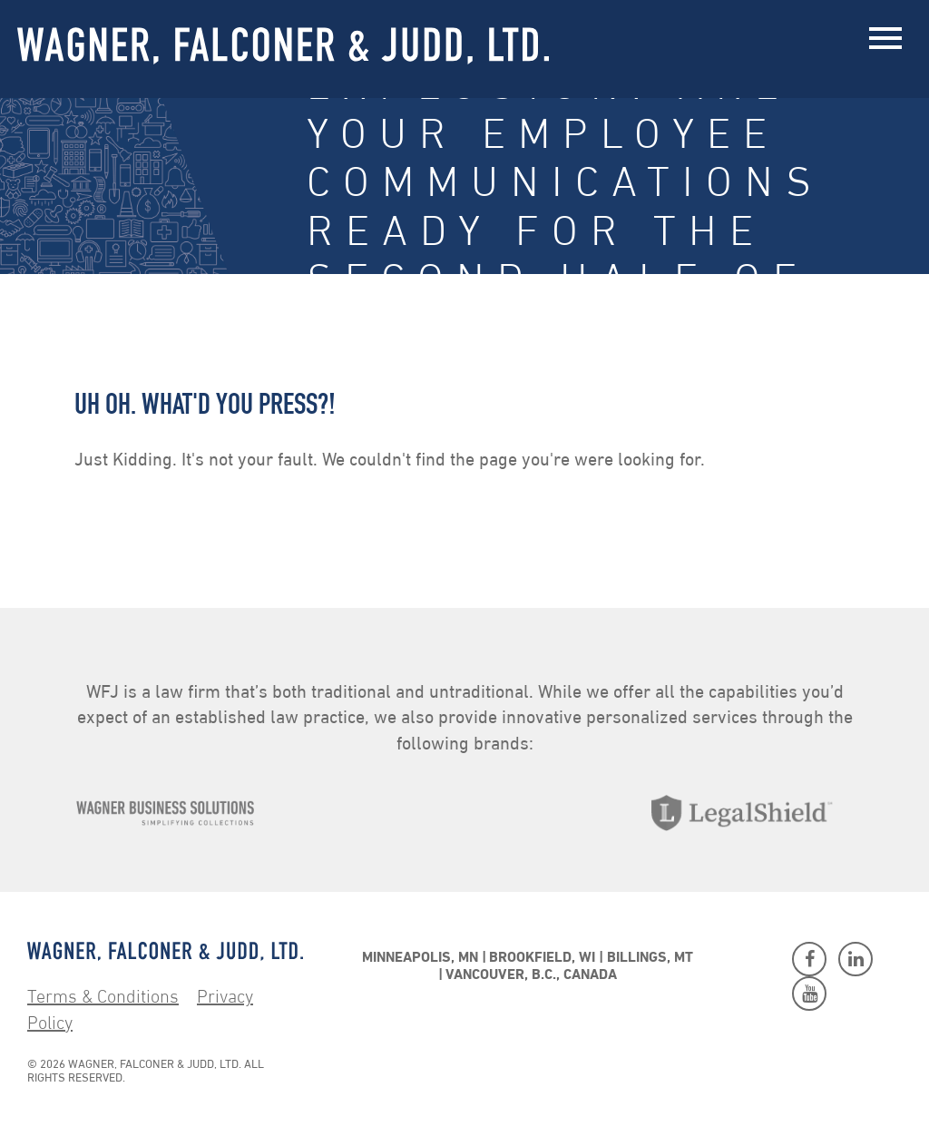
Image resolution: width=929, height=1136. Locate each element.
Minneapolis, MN (420, 958)
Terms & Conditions (103, 998)
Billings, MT (650, 958)
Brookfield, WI (542, 958)
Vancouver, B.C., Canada (531, 975)
